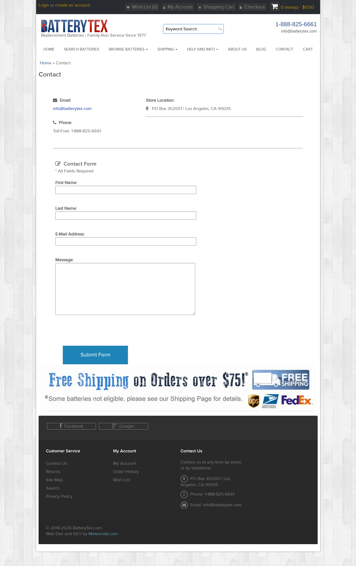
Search (52, 488)
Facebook (71, 426)
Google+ (123, 426)
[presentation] (92, 336)
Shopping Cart (216, 7)
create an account (72, 5)
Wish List (121, 479)
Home (45, 63)
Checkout (252, 7)
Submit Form (95, 355)
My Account (178, 7)
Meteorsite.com (103, 533)
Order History (126, 471)
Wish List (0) (142, 7)
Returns (53, 471)
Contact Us (56, 463)
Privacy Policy (59, 496)
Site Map (54, 479)
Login (44, 5)
